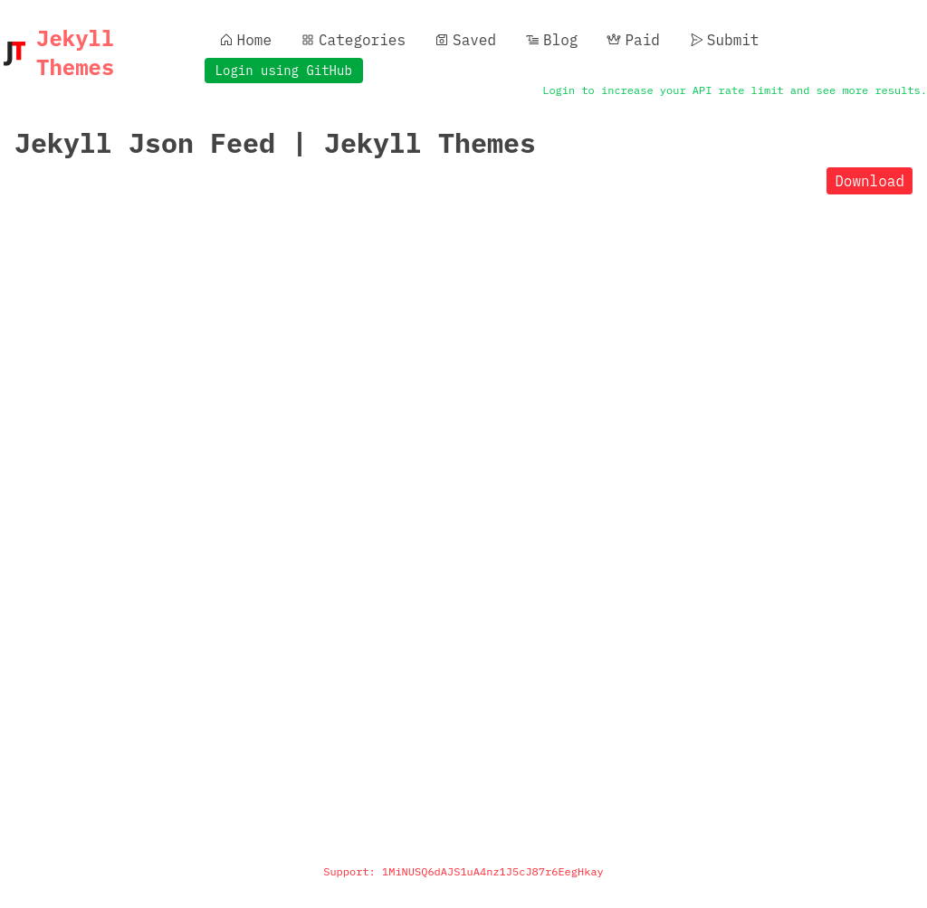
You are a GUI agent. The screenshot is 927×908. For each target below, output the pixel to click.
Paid (633, 40)
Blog (551, 40)
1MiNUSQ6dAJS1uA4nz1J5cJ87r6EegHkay (493, 871)
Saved (465, 40)
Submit (724, 40)
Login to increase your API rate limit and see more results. (734, 90)
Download (869, 181)
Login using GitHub (283, 70)
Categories (353, 40)
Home (245, 40)
